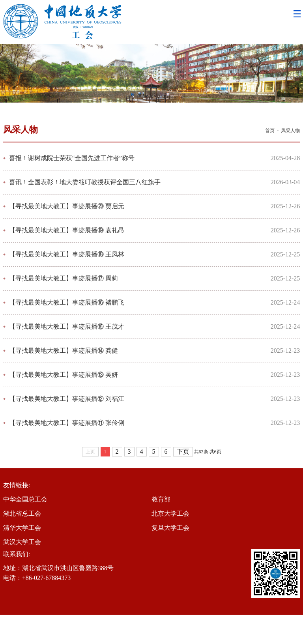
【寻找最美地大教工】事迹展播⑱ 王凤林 (66, 254)
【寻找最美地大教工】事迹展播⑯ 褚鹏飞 (66, 302)
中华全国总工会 (25, 499)
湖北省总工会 (22, 513)
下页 (183, 451)
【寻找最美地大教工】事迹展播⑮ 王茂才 (66, 326)
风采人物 (290, 130)
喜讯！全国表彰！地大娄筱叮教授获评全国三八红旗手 (85, 182)
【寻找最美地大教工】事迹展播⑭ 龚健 (63, 350)
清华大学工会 (22, 527)
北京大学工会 (170, 513)
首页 (270, 130)
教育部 (161, 499)
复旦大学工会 (170, 527)
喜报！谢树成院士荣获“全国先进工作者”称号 (72, 158)
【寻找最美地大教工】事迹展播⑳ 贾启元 (66, 206)
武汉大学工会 (22, 542)
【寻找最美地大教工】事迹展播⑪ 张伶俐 (66, 422)
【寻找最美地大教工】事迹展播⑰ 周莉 (63, 278)
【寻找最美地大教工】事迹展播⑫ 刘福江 (66, 398)
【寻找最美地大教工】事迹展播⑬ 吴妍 (63, 374)
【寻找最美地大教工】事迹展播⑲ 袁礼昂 (66, 230)
